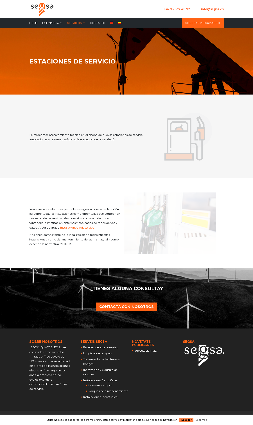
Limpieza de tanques (97, 353)
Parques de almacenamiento (108, 391)
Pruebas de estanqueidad (100, 347)
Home (33, 23)
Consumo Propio (100, 385)
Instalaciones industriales (77, 227)
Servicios (74, 23)
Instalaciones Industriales (100, 397)
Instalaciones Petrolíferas (100, 380)
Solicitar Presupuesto (202, 23)
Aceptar (186, 419)
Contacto (97, 23)
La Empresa (50, 23)
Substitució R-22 (145, 350)
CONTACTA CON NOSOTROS (126, 306)
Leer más (201, 419)
